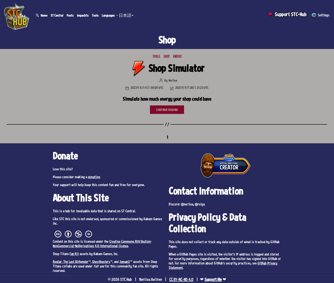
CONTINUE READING (167, 110)
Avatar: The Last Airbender (70, 261)
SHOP (167, 56)
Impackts (82, 15)
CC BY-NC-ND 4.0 (181, 279)
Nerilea (173, 80)
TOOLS (156, 56)
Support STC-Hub (291, 14)
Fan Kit (74, 253)
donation (94, 177)
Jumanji (124, 261)
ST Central (57, 15)
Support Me (213, 279)
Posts (70, 15)
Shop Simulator (176, 68)
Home (44, 15)
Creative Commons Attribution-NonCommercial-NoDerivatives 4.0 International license (102, 243)
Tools (95, 15)
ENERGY (177, 56)
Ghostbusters (101, 261)
